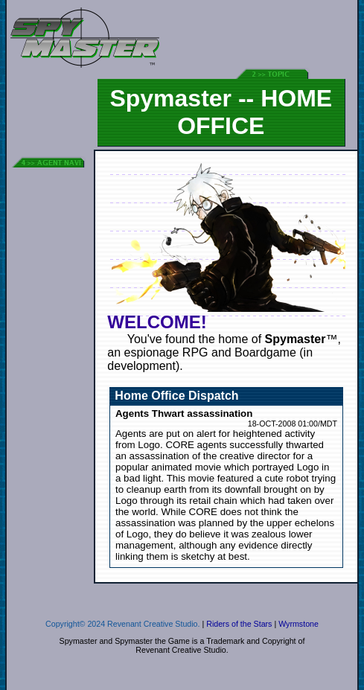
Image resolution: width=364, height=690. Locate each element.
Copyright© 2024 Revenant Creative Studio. (122, 623)
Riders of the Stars (239, 623)
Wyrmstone (298, 623)
